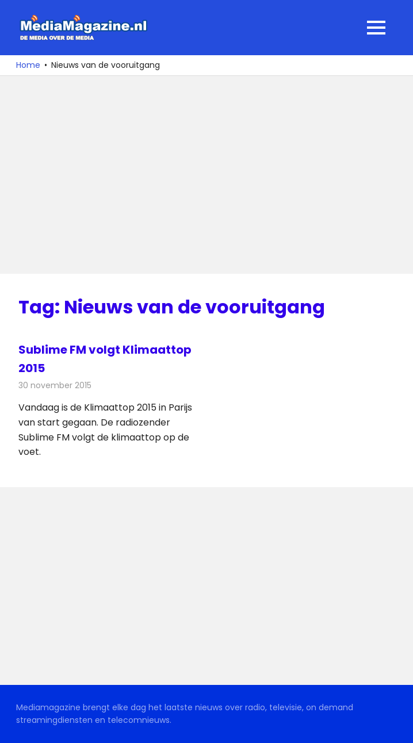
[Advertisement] (206, 174)
